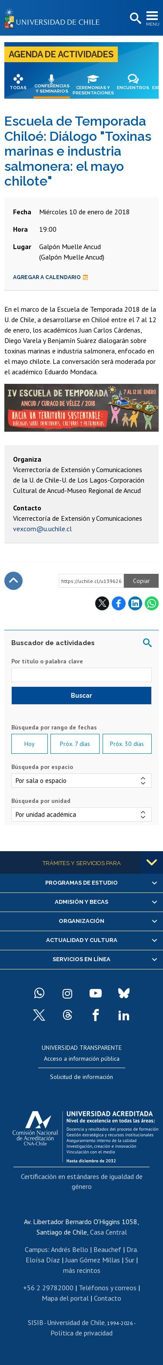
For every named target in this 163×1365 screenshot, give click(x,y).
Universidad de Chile (76, 1322)
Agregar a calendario (50, 277)
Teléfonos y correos (107, 1287)
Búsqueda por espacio (42, 767)
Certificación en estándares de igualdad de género (82, 1181)
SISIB (35, 1322)
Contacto (107, 1298)
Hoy (29, 744)
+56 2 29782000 (48, 1287)
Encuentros (133, 87)
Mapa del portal (65, 1298)
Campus (36, 1249)
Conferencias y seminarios (52, 88)
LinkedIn (135, 603)
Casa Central (108, 1232)
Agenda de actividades (61, 54)
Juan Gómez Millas (92, 1259)
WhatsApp (151, 603)
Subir (13, 581)
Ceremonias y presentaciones (93, 90)
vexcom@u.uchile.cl (42, 528)
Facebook (118, 603)
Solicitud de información (81, 1077)
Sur (129, 1259)
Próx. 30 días (127, 744)
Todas (18, 87)
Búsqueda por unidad (40, 801)
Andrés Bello (69, 1249)
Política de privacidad (81, 1332)
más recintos (81, 1270)
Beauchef (107, 1249)
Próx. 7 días (75, 744)
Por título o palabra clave (47, 661)
